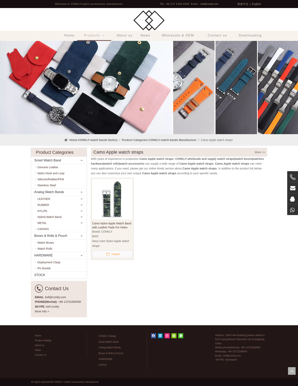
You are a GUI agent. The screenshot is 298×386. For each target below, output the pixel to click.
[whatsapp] (180, 335)
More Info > (42, 311)
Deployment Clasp (48, 262)
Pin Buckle (44, 268)
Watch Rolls (44, 248)
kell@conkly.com (209, 4)
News (38, 350)
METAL (42, 223)
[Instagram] (167, 335)
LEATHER (43, 199)
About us (39, 345)
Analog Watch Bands (49, 192)
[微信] (173, 335)
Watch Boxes (45, 242)
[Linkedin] (160, 335)
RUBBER (43, 205)
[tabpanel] (149, 87)
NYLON (42, 211)
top (292, 371)
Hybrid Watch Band (49, 217)
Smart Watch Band (47, 160)
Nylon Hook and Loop (50, 173)
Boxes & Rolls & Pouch (50, 235)
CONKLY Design (107, 336)
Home (38, 335)
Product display (43, 340)
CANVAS (43, 229)
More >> (260, 152)
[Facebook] (153, 335)
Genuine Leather (47, 167)
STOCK (39, 275)
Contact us (40, 355)
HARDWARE (43, 255)
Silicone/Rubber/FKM (50, 179)
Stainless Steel (46, 185)
